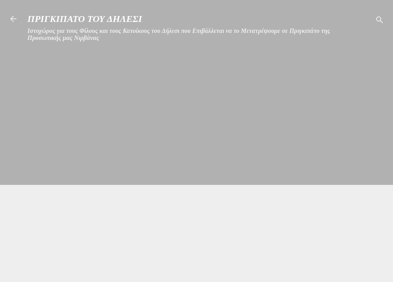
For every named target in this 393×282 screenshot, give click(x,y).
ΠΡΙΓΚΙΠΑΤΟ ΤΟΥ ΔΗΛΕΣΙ (84, 19)
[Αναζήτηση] (379, 21)
